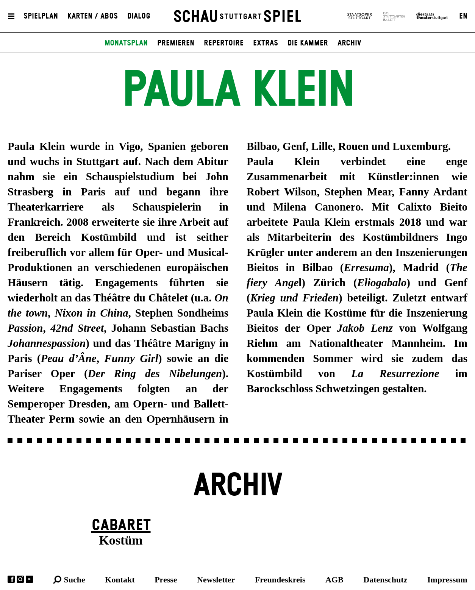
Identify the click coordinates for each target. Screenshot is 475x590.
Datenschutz (385, 579)
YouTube (29, 579)
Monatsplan (126, 43)
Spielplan (40, 16)
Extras (265, 43)
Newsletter (216, 579)
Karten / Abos (92, 16)
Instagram (20, 579)
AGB (334, 579)
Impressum (447, 579)
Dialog (138, 16)
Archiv (349, 43)
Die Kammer (308, 43)
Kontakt (119, 579)
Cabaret (121, 525)
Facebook (11, 579)
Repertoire (224, 43)
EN (463, 16)
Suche (74, 579)
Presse (166, 579)
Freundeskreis (280, 579)
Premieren (175, 43)
